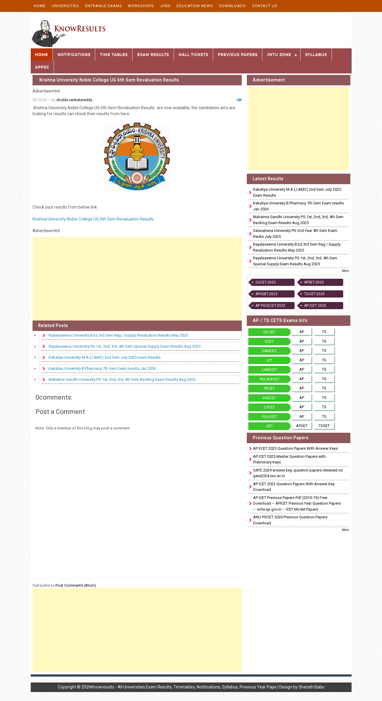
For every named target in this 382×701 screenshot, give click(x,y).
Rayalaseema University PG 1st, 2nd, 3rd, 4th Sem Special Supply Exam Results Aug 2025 (125, 346)
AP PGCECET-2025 (270, 305)
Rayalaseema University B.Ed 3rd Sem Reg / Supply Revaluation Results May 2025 (118, 335)
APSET (301, 425)
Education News (195, 6)
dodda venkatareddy (74, 100)
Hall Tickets (194, 54)
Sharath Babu (311, 687)
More (345, 271)
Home (40, 6)
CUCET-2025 (265, 282)
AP (301, 331)
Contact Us (265, 6)
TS (324, 331)
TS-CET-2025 (314, 294)
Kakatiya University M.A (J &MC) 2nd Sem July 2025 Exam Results (105, 357)
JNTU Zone (279, 54)
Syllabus (316, 54)
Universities (65, 6)
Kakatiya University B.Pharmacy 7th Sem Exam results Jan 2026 (102, 368)
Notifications (74, 54)
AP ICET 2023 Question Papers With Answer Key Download (294, 487)
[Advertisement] (137, 279)
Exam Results (153, 54)
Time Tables (114, 54)
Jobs (165, 6)
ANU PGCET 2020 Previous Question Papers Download (290, 520)
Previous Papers (238, 54)
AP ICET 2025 (315, 305)
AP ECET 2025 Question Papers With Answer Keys (295, 448)
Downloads (232, 6)
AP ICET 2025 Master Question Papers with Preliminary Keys (289, 459)
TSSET (324, 425)
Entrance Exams (103, 6)
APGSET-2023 (266, 294)
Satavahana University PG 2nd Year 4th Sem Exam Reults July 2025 (295, 233)
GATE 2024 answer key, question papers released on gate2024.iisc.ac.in (298, 473)
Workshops (141, 6)
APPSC (42, 67)
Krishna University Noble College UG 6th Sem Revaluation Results (109, 80)
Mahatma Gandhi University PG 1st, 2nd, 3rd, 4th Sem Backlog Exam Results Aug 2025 (122, 379)
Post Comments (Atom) (76, 585)
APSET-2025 (314, 282)
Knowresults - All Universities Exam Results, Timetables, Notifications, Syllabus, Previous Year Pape (184, 687)
